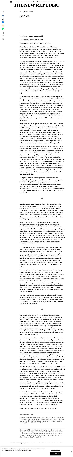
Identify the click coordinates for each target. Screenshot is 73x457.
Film (29, 430)
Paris (35, 432)
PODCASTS (50, 1)
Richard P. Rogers (38, 437)
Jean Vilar (51, 435)
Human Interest (56, 430)
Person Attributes (56, 433)
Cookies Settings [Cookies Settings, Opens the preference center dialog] (55, 450)
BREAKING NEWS (22, 1)
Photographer (28, 437)
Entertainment (45, 430)
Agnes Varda (43, 435)
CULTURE (35, 1)
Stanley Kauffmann (25, 12)
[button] (3, 12)
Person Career (46, 433)
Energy (22, 435)
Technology (29, 432)
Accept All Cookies (55, 453)
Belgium (22, 432)
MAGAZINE (39, 1)
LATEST (17, 1)
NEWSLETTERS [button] (45, 1)
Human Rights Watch (32, 435)
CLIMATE (31, 1)
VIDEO (54, 1)
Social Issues (36, 430)
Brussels (40, 432)
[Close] (71, 451)
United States (48, 432)
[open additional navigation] (11, 2)
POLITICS (27, 1)
